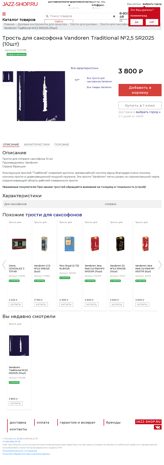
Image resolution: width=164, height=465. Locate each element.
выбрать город (148, 112)
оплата (64, 1)
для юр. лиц (98, 4)
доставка (54, 1)
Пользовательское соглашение (19, 451)
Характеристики (37, 144)
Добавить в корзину (140, 90)
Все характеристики (84, 68)
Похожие (61, 144)
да (136, 21)
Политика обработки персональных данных (26, 454)
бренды (113, 422)
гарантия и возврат (74, 4)
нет (152, 21)
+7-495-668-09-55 (11, 441)
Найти (59, 21)
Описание (11, 144)
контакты (86, 1)
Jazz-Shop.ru (19, 4)
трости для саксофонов (53, 214)
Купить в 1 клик (140, 105)
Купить (16, 304)
